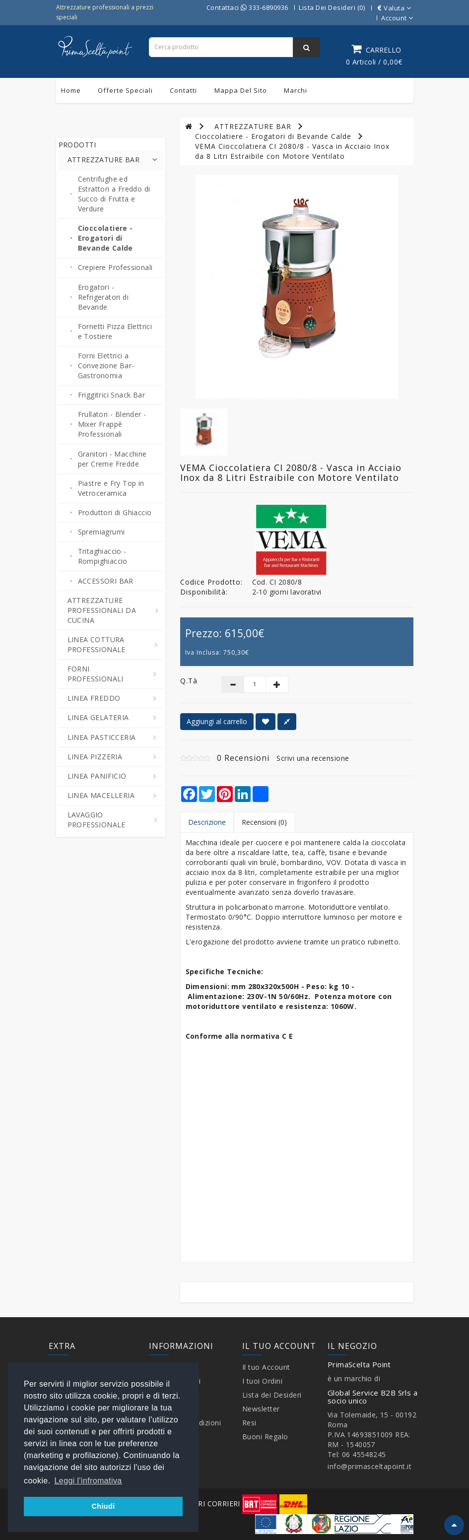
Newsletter (261, 1408)
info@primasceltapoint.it (369, 1466)
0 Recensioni (243, 757)
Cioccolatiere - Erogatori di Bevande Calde (273, 136)
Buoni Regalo (265, 1436)
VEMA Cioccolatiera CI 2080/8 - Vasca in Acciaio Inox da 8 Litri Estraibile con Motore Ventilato (292, 151)
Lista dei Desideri (272, 1395)
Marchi (295, 90)
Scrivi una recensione (312, 758)
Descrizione (207, 822)
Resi (249, 1422)
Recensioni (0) (264, 822)
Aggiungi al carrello (217, 721)
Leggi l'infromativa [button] (88, 1480)
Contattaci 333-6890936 (247, 7)
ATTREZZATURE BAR (252, 126)
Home (71, 90)
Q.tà (189, 680)
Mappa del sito (240, 90)
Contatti (183, 90)
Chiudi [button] (103, 1506)
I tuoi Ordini (262, 1381)
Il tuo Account (266, 1367)
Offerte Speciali (125, 90)
